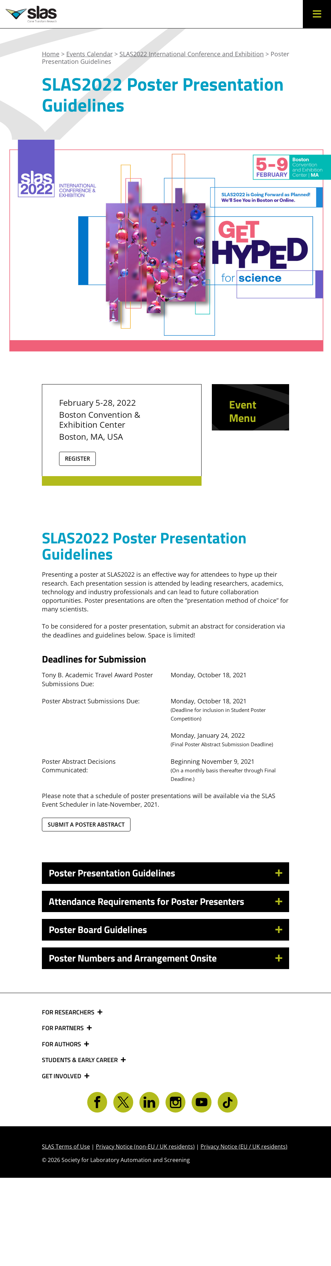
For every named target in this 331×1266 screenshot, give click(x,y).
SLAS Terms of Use (66, 1235)
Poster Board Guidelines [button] (98, 1018)
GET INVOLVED (62, 1164)
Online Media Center (242, 525)
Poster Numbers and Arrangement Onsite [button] (133, 1046)
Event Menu (242, 411)
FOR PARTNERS (63, 1116)
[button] (317, 14)
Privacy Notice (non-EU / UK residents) (145, 1235)
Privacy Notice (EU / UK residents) (244, 1235)
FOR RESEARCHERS (69, 1100)
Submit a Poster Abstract (86, 913)
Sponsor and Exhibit (245, 491)
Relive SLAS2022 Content (248, 445)
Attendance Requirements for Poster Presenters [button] (146, 989)
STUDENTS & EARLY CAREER (80, 1148)
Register (77, 458)
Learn (241, 468)
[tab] (165, 961)
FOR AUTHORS (62, 1132)
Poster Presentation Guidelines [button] (112, 961)
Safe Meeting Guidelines (250, 558)
